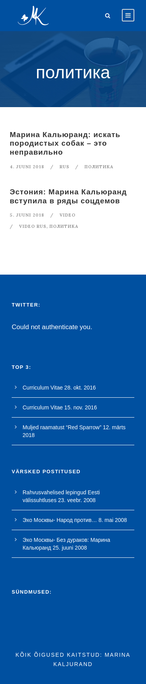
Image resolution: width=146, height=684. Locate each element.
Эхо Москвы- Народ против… (60, 520)
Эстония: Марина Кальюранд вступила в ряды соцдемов (68, 196)
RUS (64, 166)
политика (98, 166)
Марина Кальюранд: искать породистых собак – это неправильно (65, 143)
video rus (32, 226)
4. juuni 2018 (27, 166)
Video (68, 215)
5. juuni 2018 (27, 215)
